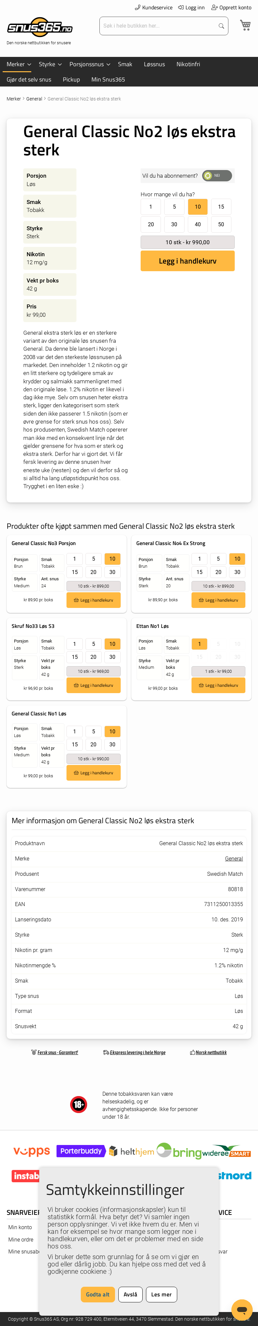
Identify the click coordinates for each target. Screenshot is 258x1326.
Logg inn (191, 7)
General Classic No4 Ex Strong (170, 543)
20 (151, 224)
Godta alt (98, 1294)
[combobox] (157, 26)
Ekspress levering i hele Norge (138, 1052)
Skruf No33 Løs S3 (33, 626)
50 (221, 224)
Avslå (131, 1294)
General (34, 98)
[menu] (129, 72)
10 (198, 207)
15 (221, 207)
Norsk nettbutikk (211, 1052)
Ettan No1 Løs (152, 626)
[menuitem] (17, 64)
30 (174, 224)
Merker (14, 98)
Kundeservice (153, 7)
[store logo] (40, 30)
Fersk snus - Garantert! (58, 1052)
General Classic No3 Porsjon (44, 543)
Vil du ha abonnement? (170, 175)
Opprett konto (231, 7)
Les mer (161, 1294)
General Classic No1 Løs (39, 713)
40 (198, 224)
